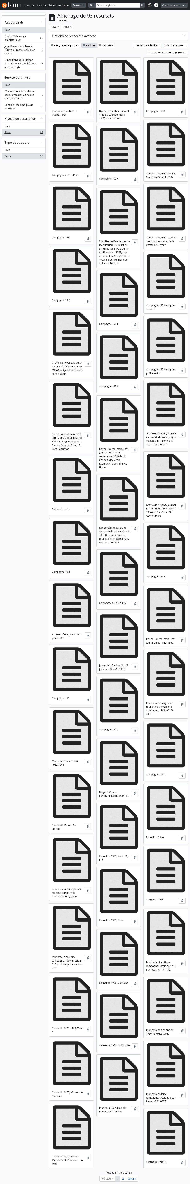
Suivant (132, 1178)
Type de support (16, 142)
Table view (106, 45)
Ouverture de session (173, 5)
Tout (7, 30)
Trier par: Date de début (146, 45)
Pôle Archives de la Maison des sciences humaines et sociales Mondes (23, 94)
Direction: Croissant (175, 45)
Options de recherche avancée (74, 36)
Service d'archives (17, 77)
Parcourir (78, 5)
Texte (23, 156)
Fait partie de (14, 22)
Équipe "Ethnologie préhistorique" (23, 38)
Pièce (23, 133)
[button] (149, 5)
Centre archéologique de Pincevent (23, 106)
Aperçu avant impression (65, 45)
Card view (89, 45)
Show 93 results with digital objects (167, 52)
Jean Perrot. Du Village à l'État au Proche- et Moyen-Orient (23, 49)
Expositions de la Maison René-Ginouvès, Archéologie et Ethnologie (23, 63)
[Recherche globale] (118, 5)
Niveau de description (20, 119)
